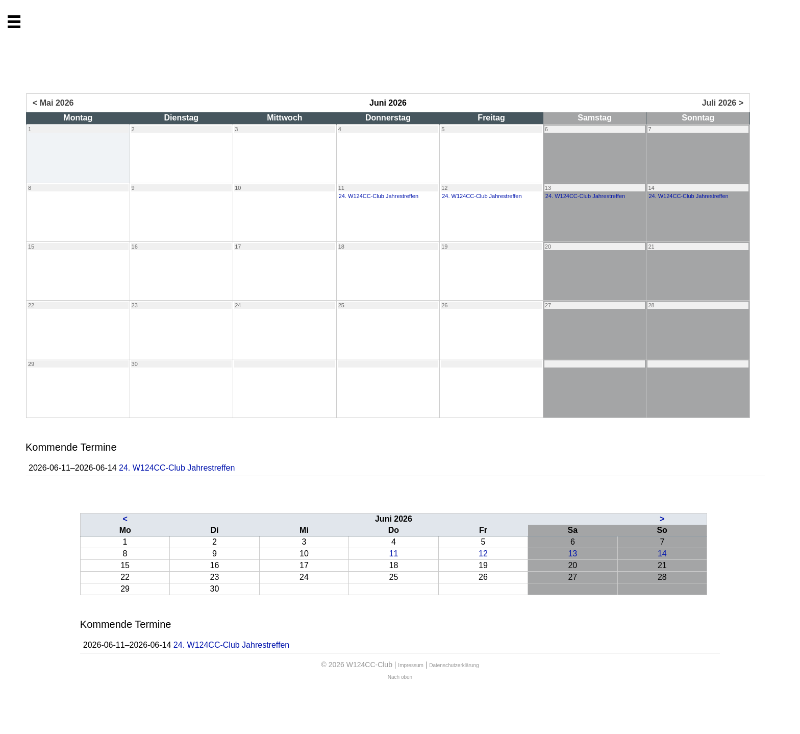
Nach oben (400, 677)
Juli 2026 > (722, 103)
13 (572, 553)
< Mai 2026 (53, 103)
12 (483, 553)
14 (662, 553)
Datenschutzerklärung (454, 665)
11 (393, 553)
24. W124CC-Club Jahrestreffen (177, 467)
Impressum (410, 665)
